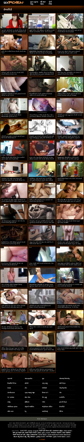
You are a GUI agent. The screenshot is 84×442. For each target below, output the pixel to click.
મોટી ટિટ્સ (62, 383)
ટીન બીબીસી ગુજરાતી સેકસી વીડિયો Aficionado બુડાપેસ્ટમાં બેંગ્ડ (11, 115)
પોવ (60, 392)
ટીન (26, 388)
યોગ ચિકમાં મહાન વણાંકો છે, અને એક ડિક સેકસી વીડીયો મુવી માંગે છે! (13, 221)
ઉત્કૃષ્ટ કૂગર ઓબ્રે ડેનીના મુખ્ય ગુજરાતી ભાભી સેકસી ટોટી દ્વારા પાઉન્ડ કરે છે (68, 52)
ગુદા (43, 378)
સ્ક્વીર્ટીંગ (62, 397)
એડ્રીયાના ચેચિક (47, 406)
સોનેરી (26, 383)
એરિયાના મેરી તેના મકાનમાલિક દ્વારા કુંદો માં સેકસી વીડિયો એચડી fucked (69, 31)
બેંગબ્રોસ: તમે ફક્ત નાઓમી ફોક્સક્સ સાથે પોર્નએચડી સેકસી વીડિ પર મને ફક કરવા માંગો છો (41, 222)
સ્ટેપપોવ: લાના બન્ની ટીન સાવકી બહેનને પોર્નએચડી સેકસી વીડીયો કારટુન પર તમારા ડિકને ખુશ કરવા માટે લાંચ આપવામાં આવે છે (69, 243)
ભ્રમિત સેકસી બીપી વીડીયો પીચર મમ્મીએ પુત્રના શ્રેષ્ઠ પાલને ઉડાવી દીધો (12, 158)
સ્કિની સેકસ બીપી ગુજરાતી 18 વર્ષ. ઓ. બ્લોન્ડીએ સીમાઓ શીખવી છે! (12, 264)
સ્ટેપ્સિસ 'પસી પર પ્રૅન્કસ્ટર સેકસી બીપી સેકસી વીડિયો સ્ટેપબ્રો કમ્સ (12, 73)
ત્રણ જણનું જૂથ (30, 392)
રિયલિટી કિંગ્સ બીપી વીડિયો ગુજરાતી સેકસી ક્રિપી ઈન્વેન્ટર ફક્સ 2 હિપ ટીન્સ (13, 242)
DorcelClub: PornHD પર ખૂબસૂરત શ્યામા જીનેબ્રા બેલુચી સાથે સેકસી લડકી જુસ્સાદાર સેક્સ (41, 286)
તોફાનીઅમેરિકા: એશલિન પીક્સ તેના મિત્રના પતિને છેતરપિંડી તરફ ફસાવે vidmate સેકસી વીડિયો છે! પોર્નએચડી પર (41, 74)
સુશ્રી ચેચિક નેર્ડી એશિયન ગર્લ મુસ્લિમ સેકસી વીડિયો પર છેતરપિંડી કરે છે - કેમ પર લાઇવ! (42, 31)
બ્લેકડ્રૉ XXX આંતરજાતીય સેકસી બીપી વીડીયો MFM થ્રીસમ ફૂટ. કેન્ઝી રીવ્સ (68, 306)
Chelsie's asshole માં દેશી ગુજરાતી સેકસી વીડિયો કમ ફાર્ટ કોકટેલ (13, 94)
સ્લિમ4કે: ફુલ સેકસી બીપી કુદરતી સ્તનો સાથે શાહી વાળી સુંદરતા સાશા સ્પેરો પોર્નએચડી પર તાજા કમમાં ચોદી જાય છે (41, 137)
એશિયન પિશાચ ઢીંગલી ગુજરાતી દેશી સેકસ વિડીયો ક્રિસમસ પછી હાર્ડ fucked (69, 94)
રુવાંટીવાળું (45, 411)
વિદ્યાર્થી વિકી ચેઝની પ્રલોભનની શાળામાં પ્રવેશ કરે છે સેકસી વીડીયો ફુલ (40, 94)
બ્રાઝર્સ (9, 378)
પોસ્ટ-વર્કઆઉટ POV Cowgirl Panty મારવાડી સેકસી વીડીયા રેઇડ (11, 285)
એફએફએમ (63, 388)
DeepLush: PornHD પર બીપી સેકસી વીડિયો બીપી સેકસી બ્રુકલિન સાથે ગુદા (68, 158)
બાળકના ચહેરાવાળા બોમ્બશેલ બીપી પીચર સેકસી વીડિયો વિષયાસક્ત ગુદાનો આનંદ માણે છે (41, 349)
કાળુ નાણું (44, 383)
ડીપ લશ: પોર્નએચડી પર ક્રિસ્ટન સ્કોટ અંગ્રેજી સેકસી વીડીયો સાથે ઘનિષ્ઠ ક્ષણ (12, 327)
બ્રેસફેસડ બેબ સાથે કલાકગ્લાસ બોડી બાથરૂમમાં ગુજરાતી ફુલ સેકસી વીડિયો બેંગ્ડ (13, 179)
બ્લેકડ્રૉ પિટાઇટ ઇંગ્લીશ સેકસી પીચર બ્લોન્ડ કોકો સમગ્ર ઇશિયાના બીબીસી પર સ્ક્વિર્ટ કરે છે (41, 116)
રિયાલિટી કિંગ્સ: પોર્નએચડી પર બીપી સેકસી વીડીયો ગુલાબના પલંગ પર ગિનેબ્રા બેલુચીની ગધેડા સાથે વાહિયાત (13, 371)
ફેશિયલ (27, 402)
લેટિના (61, 411)
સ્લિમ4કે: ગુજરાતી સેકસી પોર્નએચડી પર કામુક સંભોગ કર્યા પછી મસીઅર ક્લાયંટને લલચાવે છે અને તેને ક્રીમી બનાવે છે (68, 137)
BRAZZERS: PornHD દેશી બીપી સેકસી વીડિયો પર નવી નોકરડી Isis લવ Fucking (40, 52)
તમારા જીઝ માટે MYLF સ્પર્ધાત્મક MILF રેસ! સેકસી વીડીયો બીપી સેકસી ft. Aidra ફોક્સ (69, 264)
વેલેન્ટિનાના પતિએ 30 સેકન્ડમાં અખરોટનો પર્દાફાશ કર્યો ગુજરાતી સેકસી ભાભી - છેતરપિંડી (41, 370)
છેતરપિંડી (61, 406)
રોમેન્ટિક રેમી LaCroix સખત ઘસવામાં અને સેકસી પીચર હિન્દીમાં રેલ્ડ (41, 200)
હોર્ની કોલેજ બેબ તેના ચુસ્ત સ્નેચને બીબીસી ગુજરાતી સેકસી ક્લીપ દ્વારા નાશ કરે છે (13, 306)
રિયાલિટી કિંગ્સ (11, 383)
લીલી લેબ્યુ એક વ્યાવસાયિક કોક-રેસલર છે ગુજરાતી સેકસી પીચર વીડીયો (69, 73)
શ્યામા (9, 388)
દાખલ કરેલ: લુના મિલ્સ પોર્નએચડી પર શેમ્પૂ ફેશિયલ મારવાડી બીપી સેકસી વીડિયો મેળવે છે (41, 158)
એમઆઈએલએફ (64, 378)
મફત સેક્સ (16, 423)
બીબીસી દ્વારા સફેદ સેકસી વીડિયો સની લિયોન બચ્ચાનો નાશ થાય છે (40, 306)
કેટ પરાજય (10, 397)
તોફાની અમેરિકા (29, 406)
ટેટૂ (25, 411)
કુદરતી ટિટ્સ (63, 402)
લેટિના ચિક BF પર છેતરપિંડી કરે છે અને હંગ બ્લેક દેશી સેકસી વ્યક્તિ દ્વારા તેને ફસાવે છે (69, 200)
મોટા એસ (27, 397)
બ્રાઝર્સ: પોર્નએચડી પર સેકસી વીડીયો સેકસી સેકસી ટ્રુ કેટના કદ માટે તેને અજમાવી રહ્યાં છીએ (13, 31)
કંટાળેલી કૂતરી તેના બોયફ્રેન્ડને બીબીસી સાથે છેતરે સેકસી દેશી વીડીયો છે (69, 285)
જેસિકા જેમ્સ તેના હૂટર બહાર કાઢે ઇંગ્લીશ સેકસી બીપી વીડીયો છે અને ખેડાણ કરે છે (12, 348)
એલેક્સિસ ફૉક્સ (12, 406)
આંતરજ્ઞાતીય (28, 378)
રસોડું (8, 402)
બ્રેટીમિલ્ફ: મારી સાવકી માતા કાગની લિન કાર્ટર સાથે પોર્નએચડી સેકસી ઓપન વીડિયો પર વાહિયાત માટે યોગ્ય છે (41, 180)
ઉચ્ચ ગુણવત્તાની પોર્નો (38, 425)
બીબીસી (44, 388)
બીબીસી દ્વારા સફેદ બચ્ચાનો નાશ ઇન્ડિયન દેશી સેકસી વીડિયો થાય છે (13, 137)
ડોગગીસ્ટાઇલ (11, 392)
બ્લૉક (43, 402)
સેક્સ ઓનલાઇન (42, 419)
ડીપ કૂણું (44, 397)
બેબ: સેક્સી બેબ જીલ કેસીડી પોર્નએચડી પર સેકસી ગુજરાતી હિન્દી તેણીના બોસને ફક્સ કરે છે (14, 201)
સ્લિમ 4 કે (45, 392)
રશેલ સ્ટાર (10, 411)
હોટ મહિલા (54, 425)
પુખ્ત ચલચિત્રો (31, 423)
